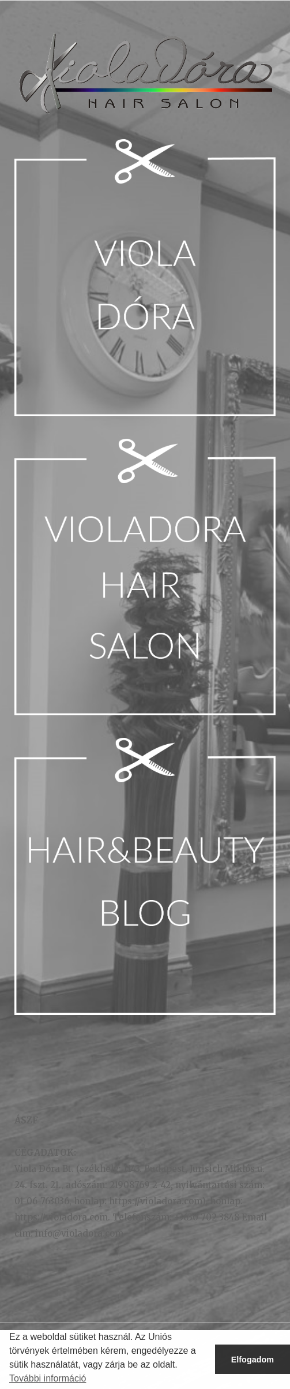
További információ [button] (47, 1378)
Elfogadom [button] (252, 1359)
